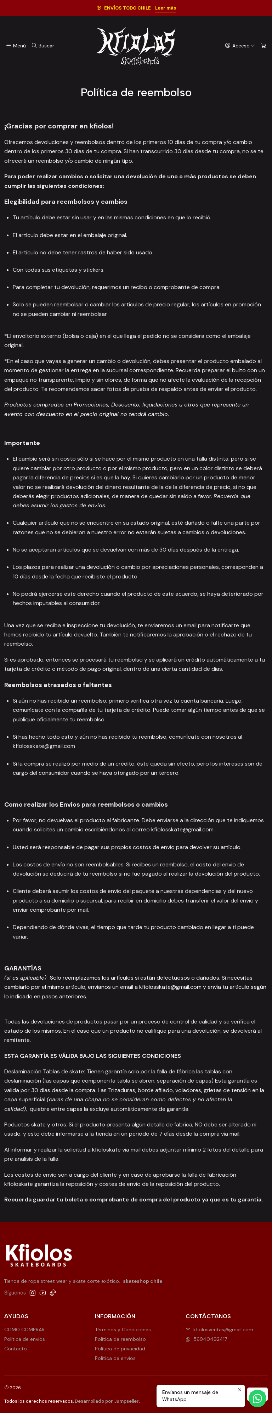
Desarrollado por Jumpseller (107, 1401)
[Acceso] (240, 46)
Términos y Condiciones (123, 1329)
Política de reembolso (120, 1339)
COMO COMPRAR (24, 1329)
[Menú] (15, 46)
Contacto (15, 1348)
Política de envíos (24, 1339)
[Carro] (263, 46)
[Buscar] (42, 46)
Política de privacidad (120, 1348)
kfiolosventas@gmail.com (219, 1329)
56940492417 (206, 1339)
